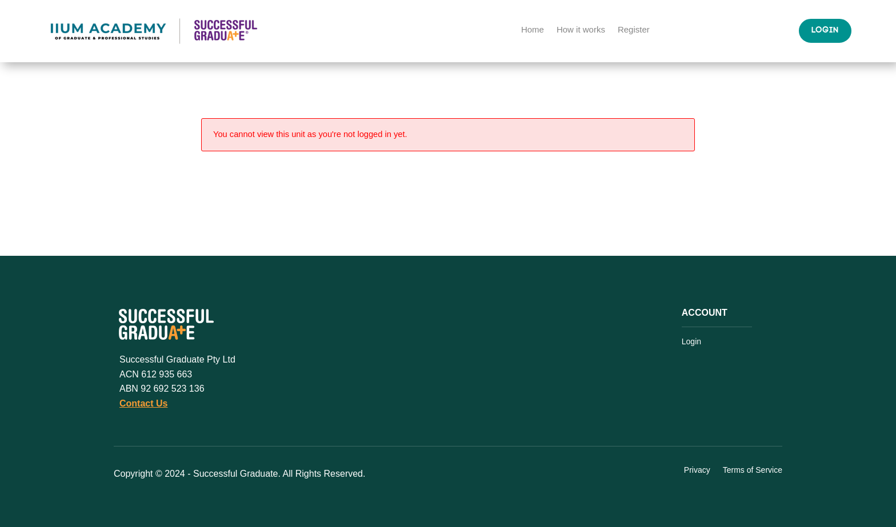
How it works (581, 30)
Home (532, 30)
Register (634, 30)
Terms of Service (752, 470)
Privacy (697, 470)
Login (825, 30)
